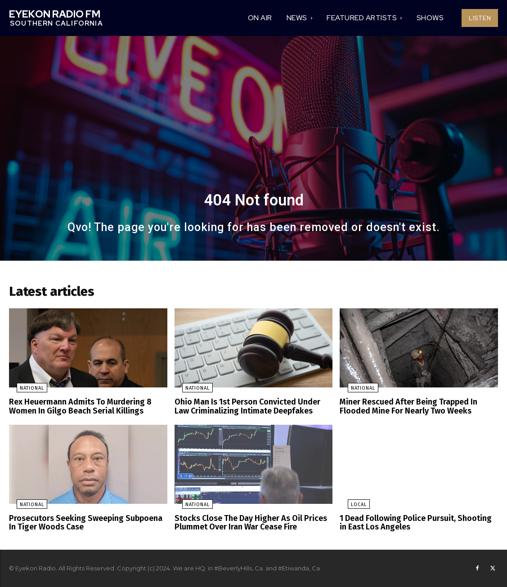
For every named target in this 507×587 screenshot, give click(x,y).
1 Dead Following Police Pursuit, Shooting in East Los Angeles (415, 523)
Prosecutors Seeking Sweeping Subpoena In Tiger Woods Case (85, 523)
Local (351, 505)
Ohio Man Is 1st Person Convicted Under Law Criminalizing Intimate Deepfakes (250, 408)
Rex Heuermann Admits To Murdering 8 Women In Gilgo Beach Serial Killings (75, 408)
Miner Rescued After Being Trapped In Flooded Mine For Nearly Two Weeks (404, 408)
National (24, 391)
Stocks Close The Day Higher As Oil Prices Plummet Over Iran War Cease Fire (246, 523)
